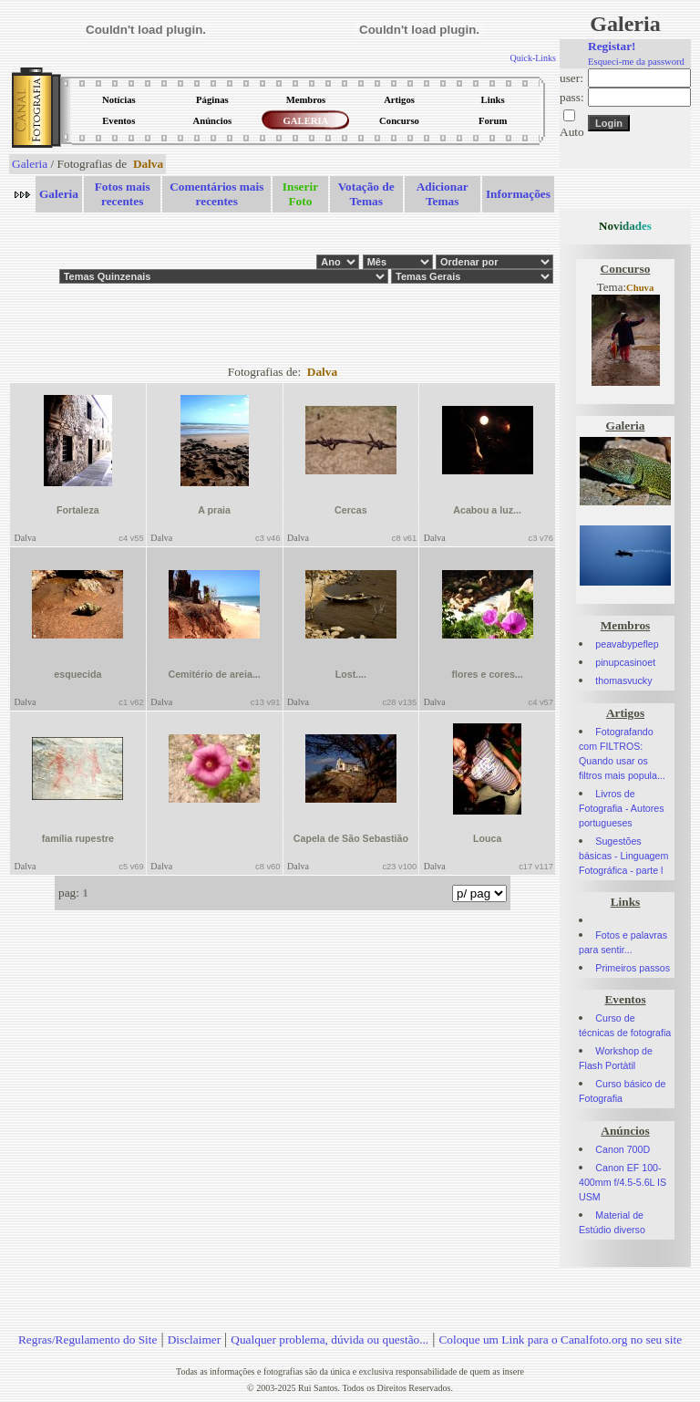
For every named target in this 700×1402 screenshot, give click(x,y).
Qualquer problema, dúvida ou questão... (329, 1339)
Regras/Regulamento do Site (88, 1339)
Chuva (640, 288)
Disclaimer (194, 1339)
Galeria (29, 164)
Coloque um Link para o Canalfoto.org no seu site (560, 1339)
